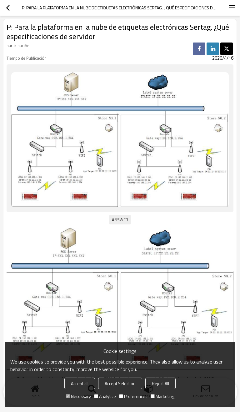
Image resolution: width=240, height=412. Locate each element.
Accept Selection (120, 383)
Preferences (133, 396)
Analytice (105, 396)
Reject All (160, 383)
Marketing (162, 396)
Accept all (79, 383)
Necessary (78, 396)
